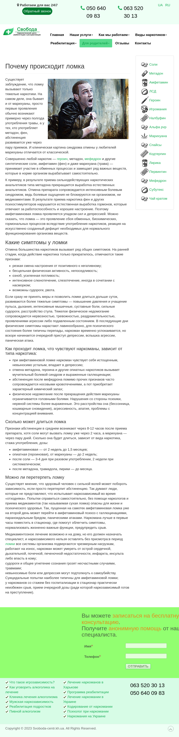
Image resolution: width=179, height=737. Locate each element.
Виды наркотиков (151, 36)
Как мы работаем (114, 36)
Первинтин (157, 172)
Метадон (156, 73)
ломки (10, 544)
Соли (153, 64)
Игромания (158, 109)
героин (62, 159)
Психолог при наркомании (88, 711)
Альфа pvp (157, 127)
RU (167, 5)
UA (161, 5)
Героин (154, 100)
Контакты (143, 43)
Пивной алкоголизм (24, 711)
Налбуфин (157, 118)
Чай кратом (158, 198)
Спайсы (155, 145)
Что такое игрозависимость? (32, 682)
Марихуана (158, 136)
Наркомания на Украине (86, 716)
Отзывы (122, 43)
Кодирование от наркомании (90, 706)
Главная (57, 35)
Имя (119, 646)
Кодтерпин (157, 154)
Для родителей (96, 44)
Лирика (155, 163)
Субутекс (156, 189)
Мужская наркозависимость (31, 702)
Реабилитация (64, 44)
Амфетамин (158, 82)
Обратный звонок (37, 11)
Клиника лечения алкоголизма (33, 697)
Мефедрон (157, 181)
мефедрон (93, 159)
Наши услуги (81, 36)
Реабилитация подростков (30, 706)
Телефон (123, 656)
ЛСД (152, 91)
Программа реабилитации (88, 692)
